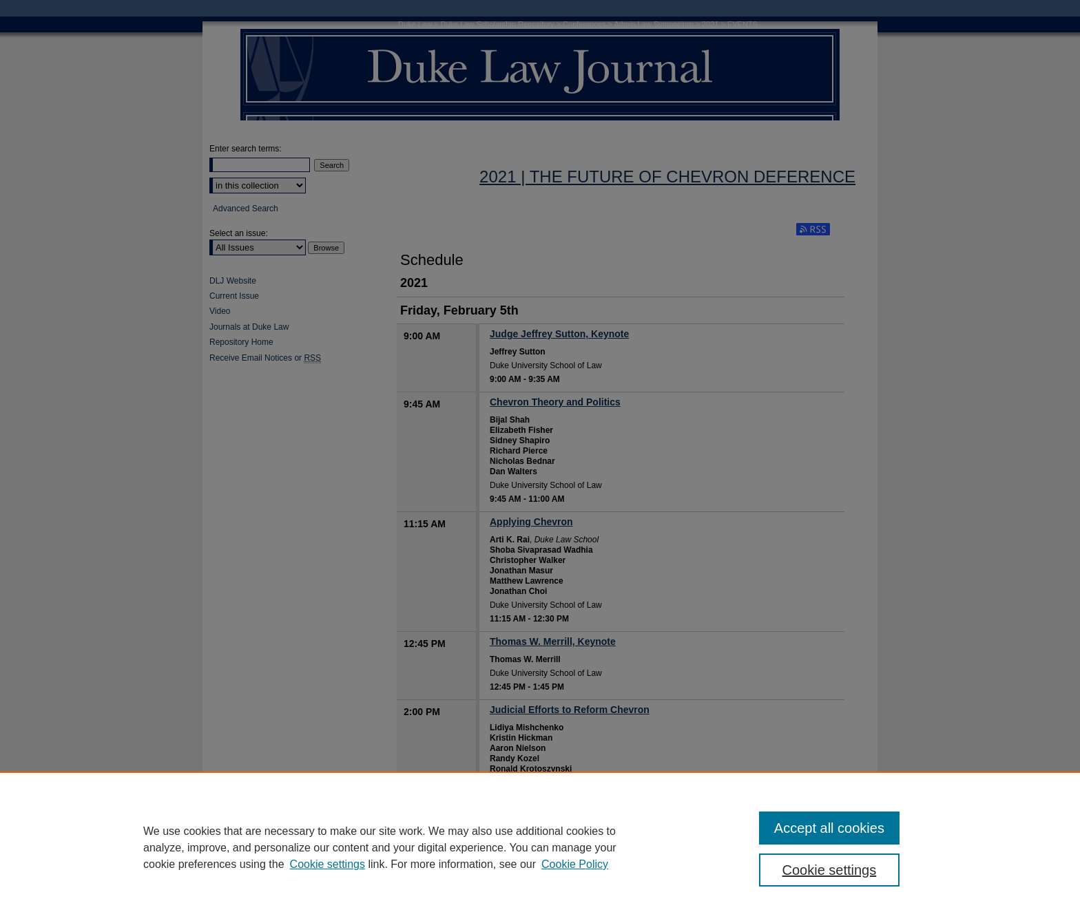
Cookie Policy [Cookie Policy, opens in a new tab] (574, 864)
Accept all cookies (829, 828)
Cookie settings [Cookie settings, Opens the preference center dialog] (829, 870)
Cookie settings (327, 864)
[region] (540, 847)
